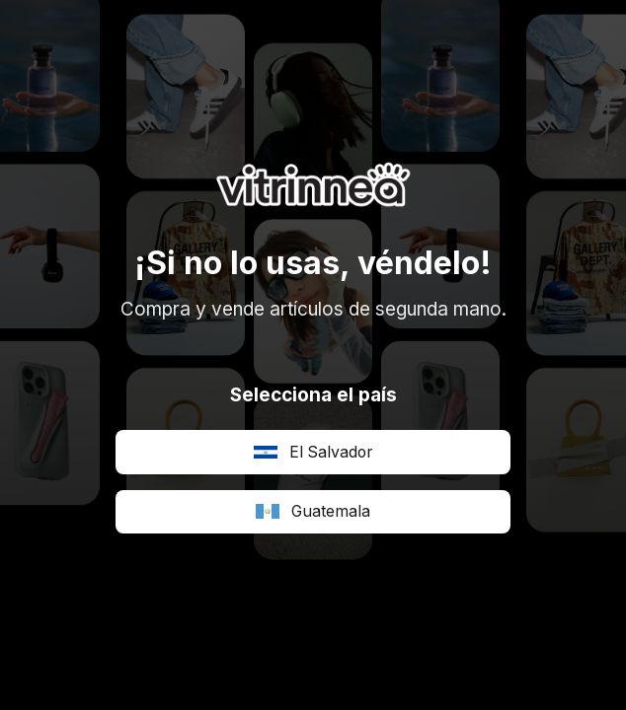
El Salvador (313, 452)
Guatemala (313, 511)
